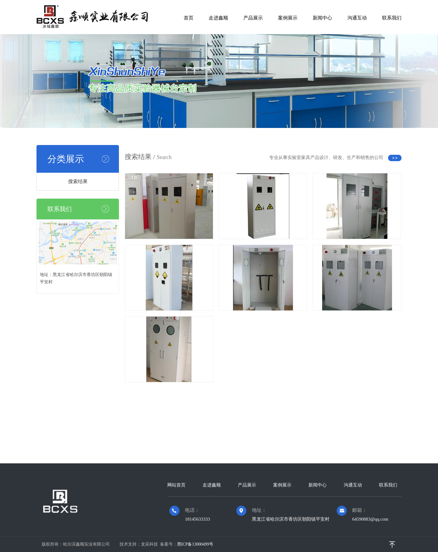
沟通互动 (357, 17)
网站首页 (176, 485)
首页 (188, 17)
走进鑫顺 (218, 17)
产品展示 (253, 17)
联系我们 (391, 17)
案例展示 (287, 17)
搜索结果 (78, 181)
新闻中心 (322, 17)
